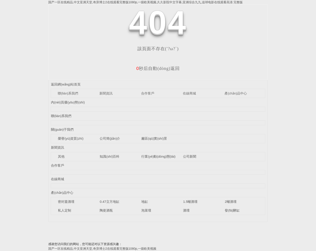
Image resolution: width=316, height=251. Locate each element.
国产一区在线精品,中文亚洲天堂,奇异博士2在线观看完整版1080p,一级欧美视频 (102, 248)
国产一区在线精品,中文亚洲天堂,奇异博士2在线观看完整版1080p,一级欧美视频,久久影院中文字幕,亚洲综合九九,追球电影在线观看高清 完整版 (145, 2)
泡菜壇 (146, 210)
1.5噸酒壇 (190, 201)
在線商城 (189, 93)
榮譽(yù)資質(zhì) (70, 138)
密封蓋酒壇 (66, 201)
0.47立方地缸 (109, 201)
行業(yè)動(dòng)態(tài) (158, 156)
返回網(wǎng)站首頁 (66, 84)
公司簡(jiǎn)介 (110, 138)
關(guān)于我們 (62, 129)
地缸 (144, 201)
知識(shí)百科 (109, 156)
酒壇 (186, 210)
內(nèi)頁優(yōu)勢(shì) (68, 102)
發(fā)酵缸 (232, 210)
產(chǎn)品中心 (235, 93)
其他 (61, 156)
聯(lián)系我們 (68, 93)
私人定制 (64, 210)
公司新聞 (189, 156)
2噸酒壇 (230, 201)
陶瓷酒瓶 (106, 210)
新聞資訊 (106, 93)
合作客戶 (147, 93)
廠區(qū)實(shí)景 (154, 138)
